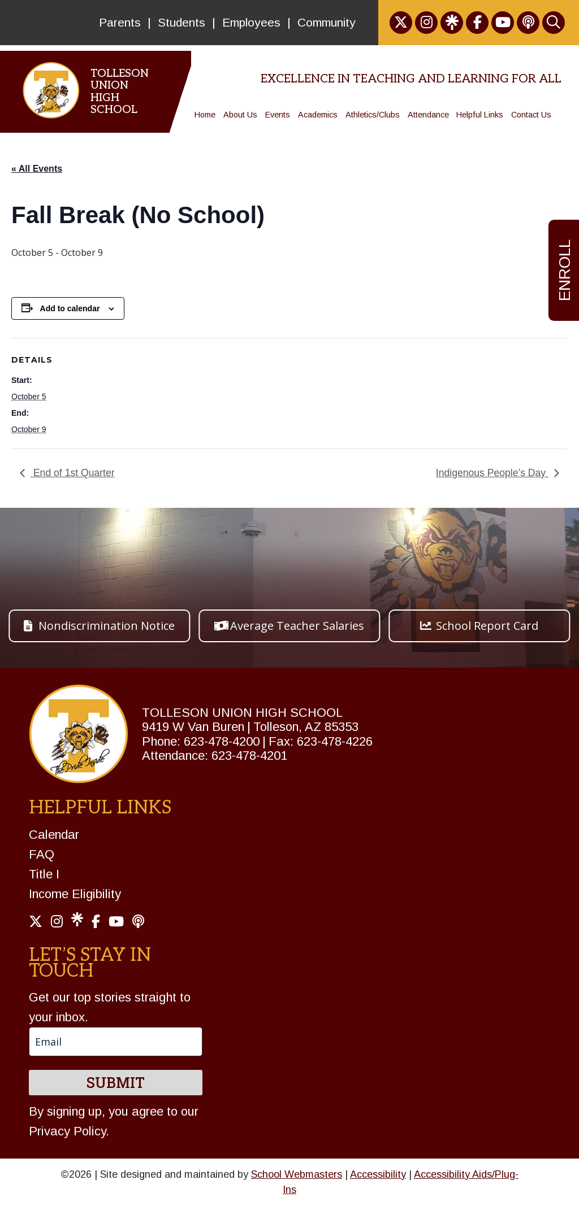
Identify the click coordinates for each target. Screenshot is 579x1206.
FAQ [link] (41, 854)
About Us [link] (240, 115)
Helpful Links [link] (479, 115)
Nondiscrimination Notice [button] (106, 625)
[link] (401, 22)
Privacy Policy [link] (67, 1131)
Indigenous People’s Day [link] (492, 472)
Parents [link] (120, 22)
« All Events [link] (36, 168)
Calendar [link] (54, 835)
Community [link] (326, 22)
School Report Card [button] (487, 625)
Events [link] (277, 115)
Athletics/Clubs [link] (372, 115)
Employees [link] (251, 22)
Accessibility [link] (378, 1174)
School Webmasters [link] (296, 1174)
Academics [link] (318, 115)
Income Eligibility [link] (75, 894)
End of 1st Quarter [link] (73, 472)
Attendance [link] (428, 115)
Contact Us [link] (531, 115)
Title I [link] (44, 874)
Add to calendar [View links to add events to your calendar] (70, 308)
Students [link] (181, 22)
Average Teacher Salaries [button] (297, 625)
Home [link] (205, 115)
